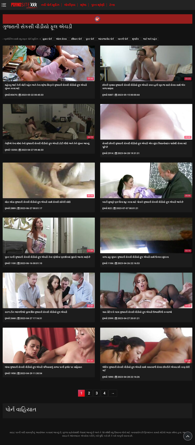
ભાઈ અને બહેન (150, 39)
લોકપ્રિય (70, 5)
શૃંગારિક (135, 39)
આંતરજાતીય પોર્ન (106, 39)
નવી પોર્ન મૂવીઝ (50, 5)
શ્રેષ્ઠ (83, 5)
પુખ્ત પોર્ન (90, 39)
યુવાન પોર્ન (47, 39)
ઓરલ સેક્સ (61, 39)
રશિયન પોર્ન (76, 39)
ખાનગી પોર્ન (123, 39)
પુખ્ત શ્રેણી (98, 5)
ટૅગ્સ (112, 5)
